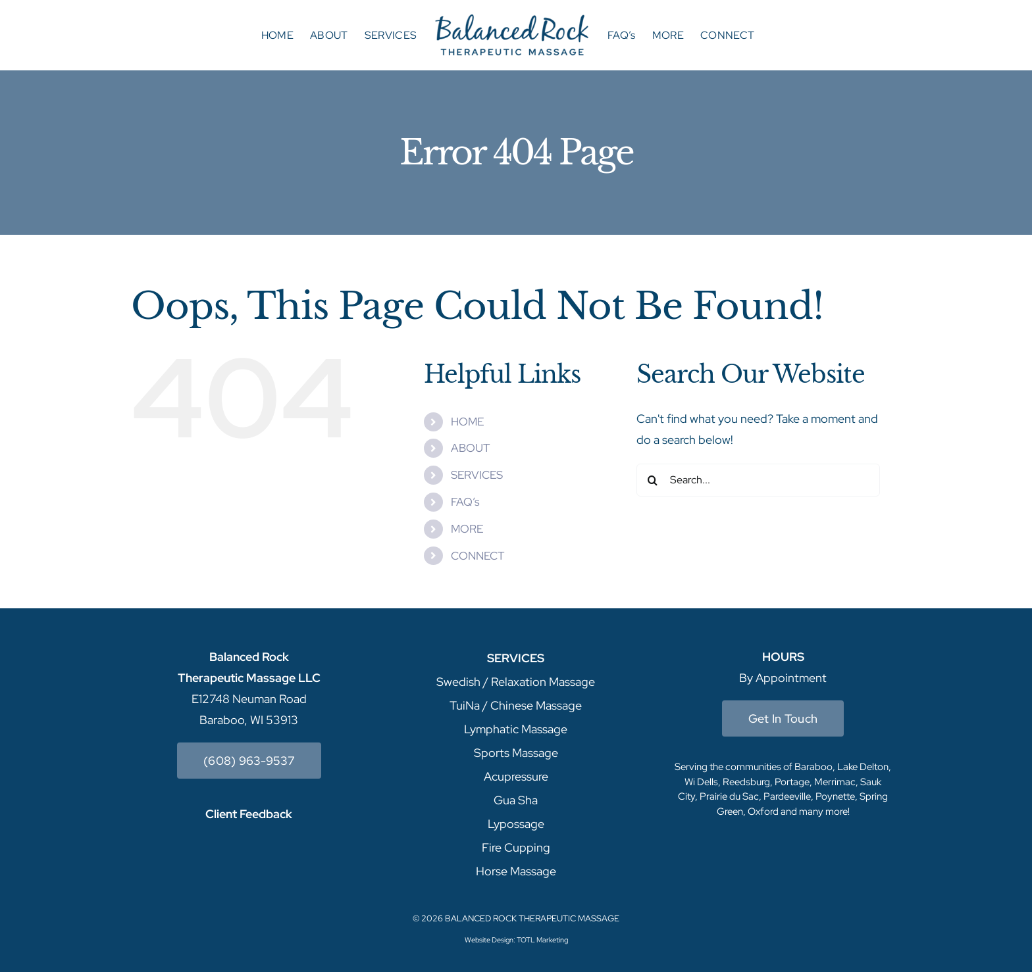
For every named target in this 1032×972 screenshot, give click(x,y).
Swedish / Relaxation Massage (515, 681)
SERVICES (477, 475)
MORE (467, 529)
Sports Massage (516, 752)
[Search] (652, 480)
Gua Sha (516, 800)
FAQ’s (465, 502)
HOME (467, 421)
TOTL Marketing (542, 939)
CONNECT (477, 555)
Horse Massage (516, 871)
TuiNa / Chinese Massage (516, 705)
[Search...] (758, 480)
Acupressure (516, 776)
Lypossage (516, 823)
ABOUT (470, 448)
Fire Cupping (516, 847)
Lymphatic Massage (515, 729)
